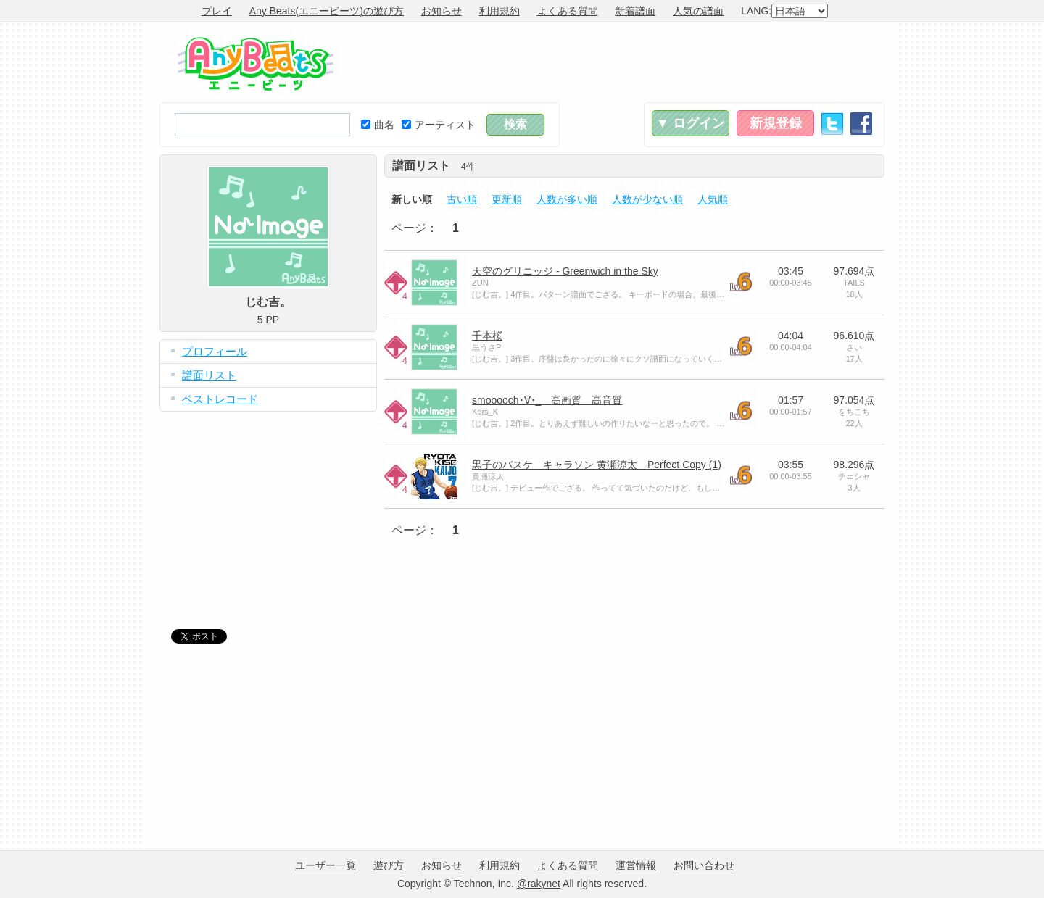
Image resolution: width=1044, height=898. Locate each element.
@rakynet (538, 883)
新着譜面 (635, 11)
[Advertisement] (620, 62)
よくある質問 (567, 11)
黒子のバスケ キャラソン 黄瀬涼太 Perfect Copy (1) (596, 464)
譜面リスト (209, 375)
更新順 (507, 199)
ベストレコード (220, 399)
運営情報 (636, 865)
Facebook (861, 123)
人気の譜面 (698, 11)
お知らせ (441, 11)
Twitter (832, 123)
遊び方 (388, 865)
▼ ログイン (690, 123)
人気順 (712, 199)
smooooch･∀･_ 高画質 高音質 (547, 400)
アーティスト (439, 124)
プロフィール (214, 351)
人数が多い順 (566, 199)
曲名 (377, 124)
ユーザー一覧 (325, 865)
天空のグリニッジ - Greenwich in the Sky (565, 271)
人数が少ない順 (647, 199)
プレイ (217, 11)
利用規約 (499, 11)
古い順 (462, 199)
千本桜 (487, 335)
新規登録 (776, 123)
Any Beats (256, 64)
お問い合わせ (704, 865)
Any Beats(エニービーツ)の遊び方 (326, 11)
